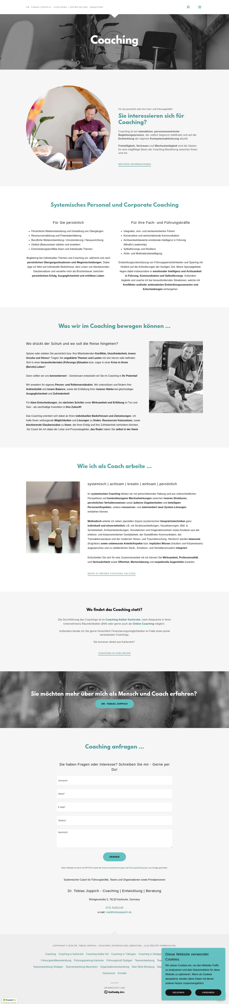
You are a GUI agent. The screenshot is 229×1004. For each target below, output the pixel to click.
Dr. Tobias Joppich (114, 704)
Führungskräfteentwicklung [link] (56, 960)
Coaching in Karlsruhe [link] (71, 954)
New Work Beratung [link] (143, 966)
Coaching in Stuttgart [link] (150, 954)
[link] (65, 7)
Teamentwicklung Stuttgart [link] (48, 966)
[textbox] (114, 780)
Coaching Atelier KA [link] (97, 954)
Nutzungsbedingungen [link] (138, 868)
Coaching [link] (50, 954)
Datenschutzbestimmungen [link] (113, 868)
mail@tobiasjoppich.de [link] (119, 912)
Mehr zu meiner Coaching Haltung (112, 573)
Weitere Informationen (134, 164)
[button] (188, 7)
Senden (114, 857)
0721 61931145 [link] (114, 907)
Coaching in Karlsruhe (114, 653)
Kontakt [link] (122, 973)
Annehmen (208, 992)
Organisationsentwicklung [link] (114, 966)
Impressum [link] (109, 973)
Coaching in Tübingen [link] (123, 954)
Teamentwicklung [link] (144, 960)
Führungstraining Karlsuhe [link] (89, 960)
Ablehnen (178, 992)
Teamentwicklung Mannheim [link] (82, 966)
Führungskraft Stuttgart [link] (119, 960)
